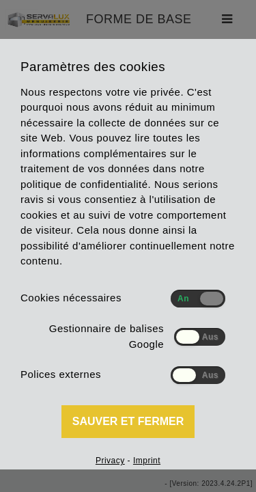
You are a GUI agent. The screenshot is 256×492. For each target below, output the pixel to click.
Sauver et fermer (128, 421)
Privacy (110, 460)
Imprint (146, 460)
